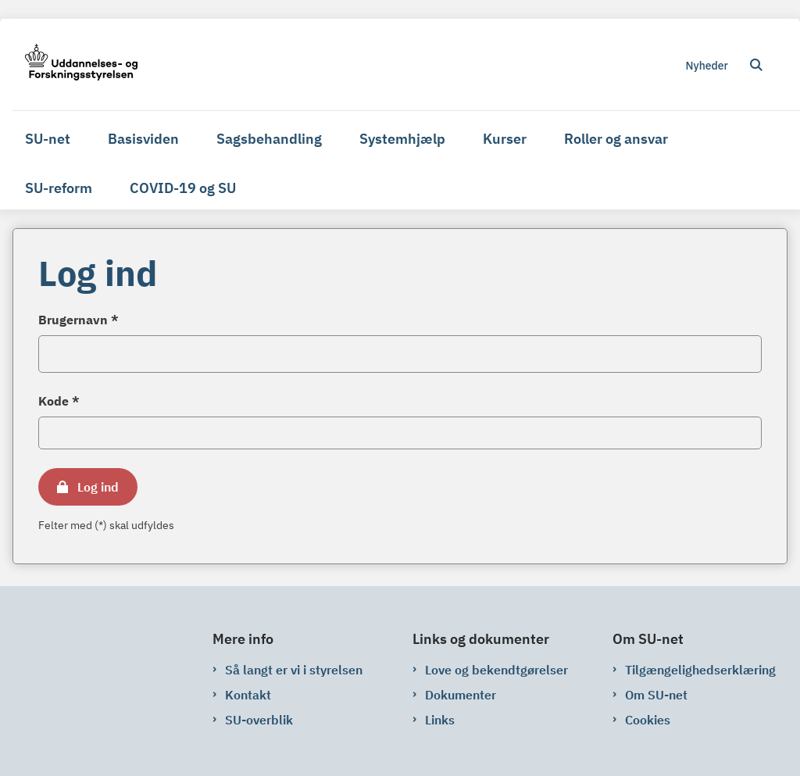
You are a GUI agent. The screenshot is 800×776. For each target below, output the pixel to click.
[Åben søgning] (756, 65)
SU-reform (58, 188)
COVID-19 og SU (183, 188)
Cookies (647, 720)
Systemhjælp (402, 139)
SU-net (47, 139)
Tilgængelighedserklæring (700, 670)
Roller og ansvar (616, 139)
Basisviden (143, 139)
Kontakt (248, 695)
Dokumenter (460, 695)
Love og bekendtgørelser (496, 670)
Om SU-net (656, 695)
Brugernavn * (78, 319)
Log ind (98, 487)
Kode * (59, 401)
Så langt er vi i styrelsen (293, 670)
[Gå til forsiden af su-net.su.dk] (75, 64)
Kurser (505, 139)
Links (440, 720)
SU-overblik (259, 720)
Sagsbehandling (269, 139)
